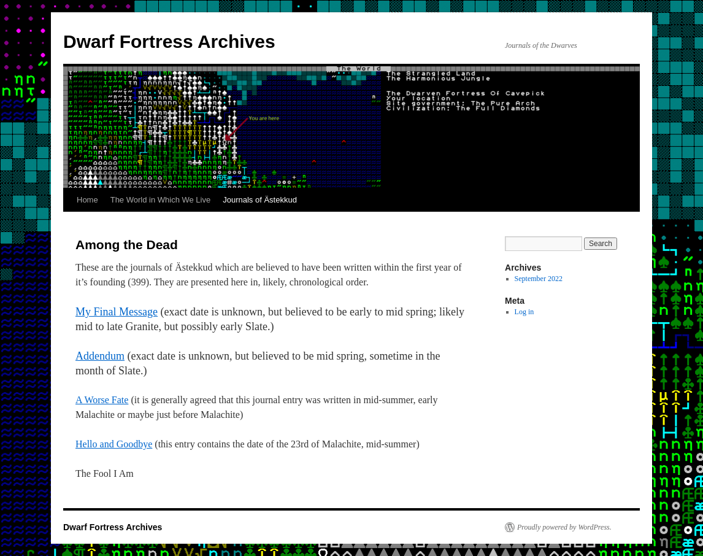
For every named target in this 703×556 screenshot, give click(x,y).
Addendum (100, 356)
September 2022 (539, 278)
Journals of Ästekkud (260, 199)
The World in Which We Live (160, 199)
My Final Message (116, 312)
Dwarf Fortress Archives (169, 41)
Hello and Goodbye (113, 444)
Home (87, 199)
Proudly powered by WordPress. (564, 527)
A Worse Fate (101, 400)
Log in (524, 311)
